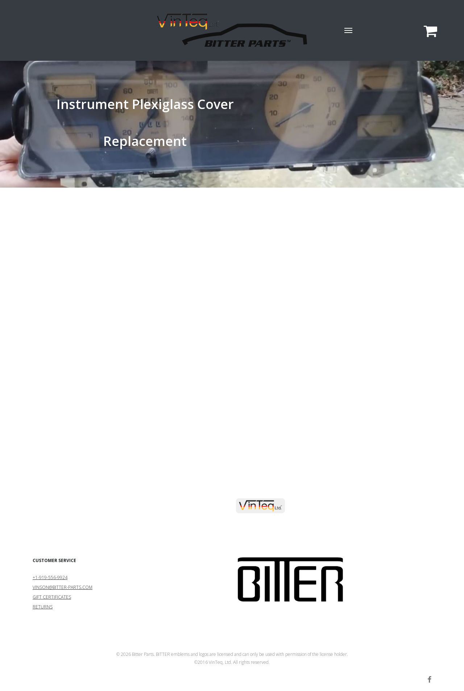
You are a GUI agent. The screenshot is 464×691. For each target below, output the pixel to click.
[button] (348, 30)
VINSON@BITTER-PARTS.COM (62, 587)
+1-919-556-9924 (50, 577)
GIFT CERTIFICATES (52, 597)
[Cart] (427, 30)
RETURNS (43, 607)
